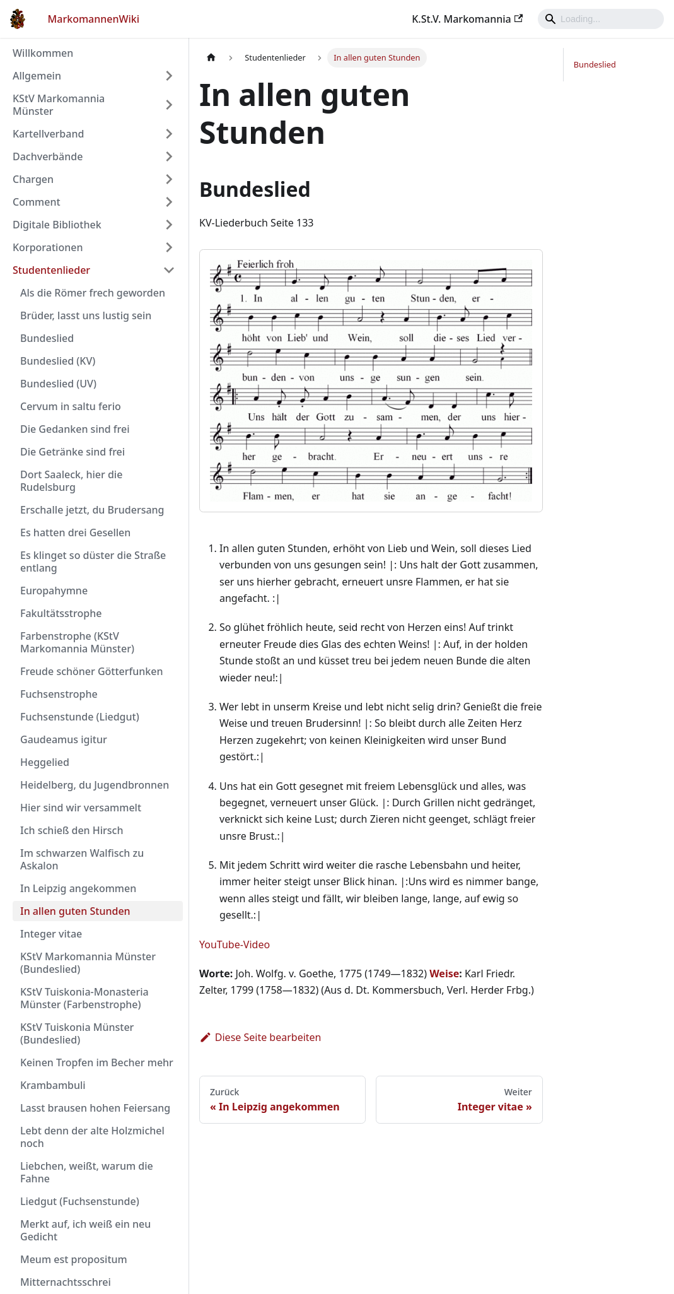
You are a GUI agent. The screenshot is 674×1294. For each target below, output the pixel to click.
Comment (37, 202)
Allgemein (37, 76)
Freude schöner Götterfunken (91, 671)
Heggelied (44, 762)
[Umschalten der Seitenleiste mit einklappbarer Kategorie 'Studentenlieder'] (169, 270)
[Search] (601, 19)
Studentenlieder (51, 270)
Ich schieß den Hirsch (72, 830)
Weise (444, 973)
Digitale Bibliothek (57, 225)
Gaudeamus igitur (63, 739)
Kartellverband (48, 134)
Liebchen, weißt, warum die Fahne (86, 1172)
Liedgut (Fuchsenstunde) (79, 1201)
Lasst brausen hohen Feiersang (95, 1108)
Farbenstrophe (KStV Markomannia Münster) (77, 642)
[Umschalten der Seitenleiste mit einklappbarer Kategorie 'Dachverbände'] (169, 156)
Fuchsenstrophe (59, 694)
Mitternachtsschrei (65, 1282)
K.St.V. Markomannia (467, 19)
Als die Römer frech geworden (92, 293)
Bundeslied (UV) (58, 384)
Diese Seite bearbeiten (260, 1037)
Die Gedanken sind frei (74, 429)
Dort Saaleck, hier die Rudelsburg (71, 481)
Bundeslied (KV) (57, 361)
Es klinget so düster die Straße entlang (93, 561)
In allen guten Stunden (75, 911)
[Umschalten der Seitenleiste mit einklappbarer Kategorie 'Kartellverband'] (169, 134)
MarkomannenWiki (94, 19)
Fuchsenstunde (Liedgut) (79, 717)
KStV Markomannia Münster (59, 104)
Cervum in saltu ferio (70, 406)
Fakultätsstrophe (61, 613)
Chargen (33, 179)
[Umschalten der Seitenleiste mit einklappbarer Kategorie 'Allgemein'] (169, 76)
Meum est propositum (73, 1259)
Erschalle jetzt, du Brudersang (92, 510)
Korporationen (48, 247)
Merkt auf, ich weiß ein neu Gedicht (85, 1230)
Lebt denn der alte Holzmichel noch (92, 1137)
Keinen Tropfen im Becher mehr (96, 1062)
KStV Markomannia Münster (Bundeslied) (88, 963)
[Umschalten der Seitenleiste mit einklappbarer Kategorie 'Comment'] (169, 202)
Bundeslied (47, 338)
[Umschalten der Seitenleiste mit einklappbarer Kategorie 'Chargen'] (169, 179)
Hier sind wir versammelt (80, 808)
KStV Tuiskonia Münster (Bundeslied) (77, 1033)
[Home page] (211, 58)
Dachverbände (48, 156)
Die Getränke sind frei (72, 452)
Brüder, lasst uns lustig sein (85, 315)
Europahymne (54, 590)
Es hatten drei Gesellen (75, 532)
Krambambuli (53, 1085)
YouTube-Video (234, 944)
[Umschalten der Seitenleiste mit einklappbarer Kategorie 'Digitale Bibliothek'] (169, 225)
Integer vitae (51, 934)
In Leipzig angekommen (78, 888)
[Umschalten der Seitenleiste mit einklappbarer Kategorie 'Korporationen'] (169, 247)
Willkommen (43, 53)
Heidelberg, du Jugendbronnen (94, 785)
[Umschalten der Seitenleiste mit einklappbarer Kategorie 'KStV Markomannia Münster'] (169, 104)
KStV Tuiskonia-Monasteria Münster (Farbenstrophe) (84, 998)
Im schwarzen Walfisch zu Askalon (82, 859)
